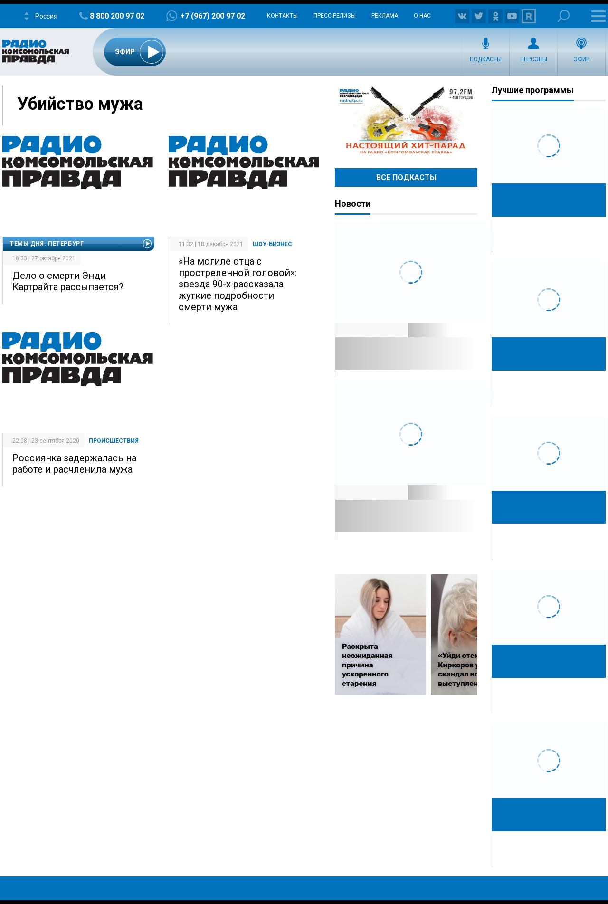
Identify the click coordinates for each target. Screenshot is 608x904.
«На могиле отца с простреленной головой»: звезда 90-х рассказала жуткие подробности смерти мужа (237, 284)
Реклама (384, 15)
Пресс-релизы (335, 15)
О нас (422, 15)
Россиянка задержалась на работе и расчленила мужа (74, 463)
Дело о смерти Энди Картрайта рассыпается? (68, 281)
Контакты (282, 15)
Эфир (581, 59)
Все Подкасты (406, 177)
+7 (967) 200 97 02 (212, 15)
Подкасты (486, 59)
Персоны (533, 59)
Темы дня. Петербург (47, 243)
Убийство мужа (80, 104)
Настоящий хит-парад (406, 120)
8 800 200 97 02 (117, 15)
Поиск (564, 16)
